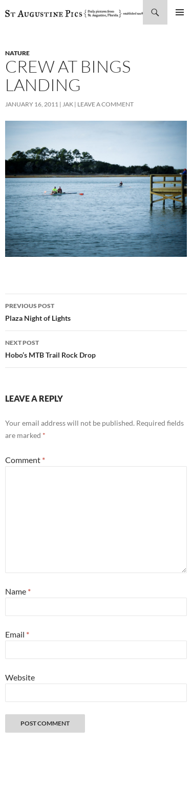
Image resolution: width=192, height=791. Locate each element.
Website (20, 677)
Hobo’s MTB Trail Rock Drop (96, 348)
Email (17, 634)
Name (18, 591)
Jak (67, 104)
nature (17, 53)
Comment (25, 460)
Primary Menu (179, 12)
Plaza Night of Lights (96, 311)
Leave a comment (105, 104)
